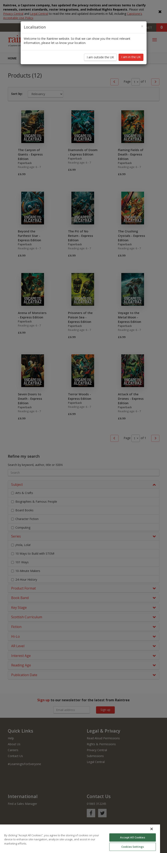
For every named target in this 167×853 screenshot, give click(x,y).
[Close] (142, 22)
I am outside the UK (100, 53)
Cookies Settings (132, 847)
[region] (80, 838)
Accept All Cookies (132, 837)
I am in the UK (131, 53)
